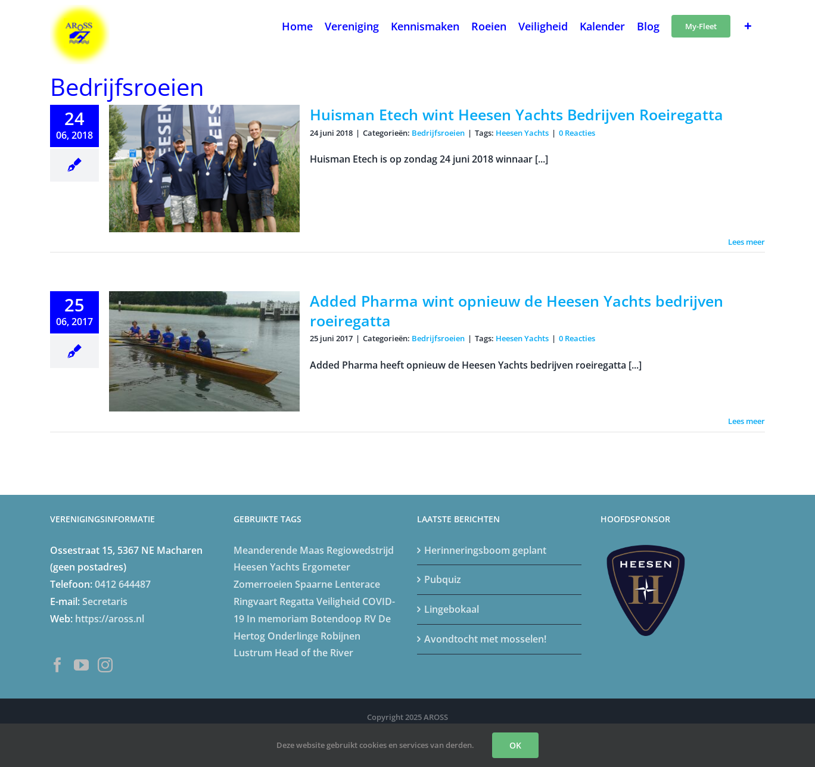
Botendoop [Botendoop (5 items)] (336, 618)
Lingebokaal (451, 609)
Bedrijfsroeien (438, 132)
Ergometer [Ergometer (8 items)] (326, 566)
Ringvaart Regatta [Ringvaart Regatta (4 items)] (274, 601)
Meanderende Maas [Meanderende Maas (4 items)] (279, 550)
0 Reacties (577, 132)
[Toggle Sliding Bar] (747, 25)
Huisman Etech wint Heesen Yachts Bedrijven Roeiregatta (516, 114)
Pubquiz (442, 579)
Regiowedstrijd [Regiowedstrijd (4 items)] (360, 550)
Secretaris (104, 601)
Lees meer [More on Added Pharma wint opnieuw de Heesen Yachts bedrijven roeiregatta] (746, 421)
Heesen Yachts (522, 132)
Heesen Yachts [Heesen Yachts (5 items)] (267, 566)
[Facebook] (57, 664)
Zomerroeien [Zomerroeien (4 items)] (263, 584)
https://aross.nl (109, 618)
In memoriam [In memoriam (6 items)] (277, 618)
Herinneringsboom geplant (485, 550)
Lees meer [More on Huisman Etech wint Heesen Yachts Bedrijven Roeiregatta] (746, 241)
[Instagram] (105, 664)
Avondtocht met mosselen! (485, 639)
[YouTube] (81, 664)
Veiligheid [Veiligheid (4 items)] (338, 601)
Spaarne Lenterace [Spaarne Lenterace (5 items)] (337, 584)
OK (515, 745)
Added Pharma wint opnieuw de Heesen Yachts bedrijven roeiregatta (516, 311)
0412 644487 (123, 584)
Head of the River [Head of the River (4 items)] (314, 652)
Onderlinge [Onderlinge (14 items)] (292, 636)
